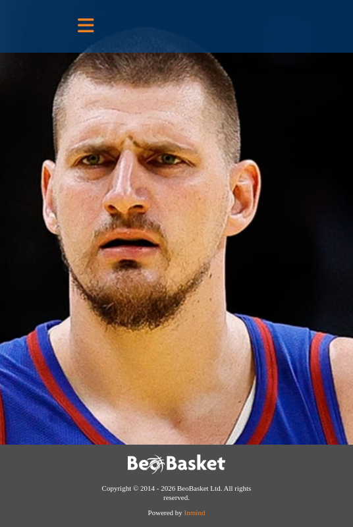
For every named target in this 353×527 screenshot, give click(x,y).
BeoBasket (213, 25)
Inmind (194, 512)
